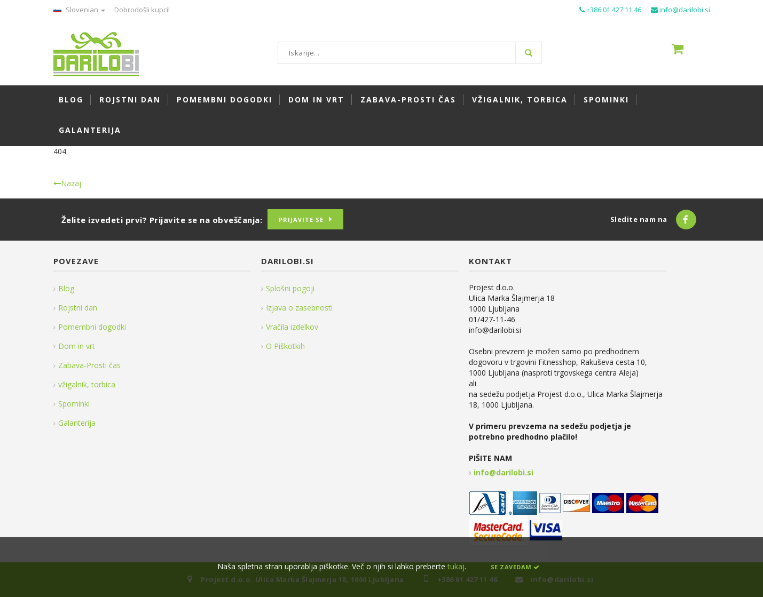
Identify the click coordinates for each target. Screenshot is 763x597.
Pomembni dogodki (92, 327)
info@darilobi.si (503, 472)
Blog (66, 288)
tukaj (456, 566)
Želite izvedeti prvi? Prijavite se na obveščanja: (162, 219)
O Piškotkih (285, 346)
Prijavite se (301, 220)
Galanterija (77, 423)
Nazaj (67, 183)
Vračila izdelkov (292, 327)
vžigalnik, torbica (86, 384)
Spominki (74, 404)
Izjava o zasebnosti (299, 308)
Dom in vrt (76, 346)
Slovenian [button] (79, 9)
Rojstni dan (77, 308)
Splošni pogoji (290, 288)
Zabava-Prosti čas (89, 365)
